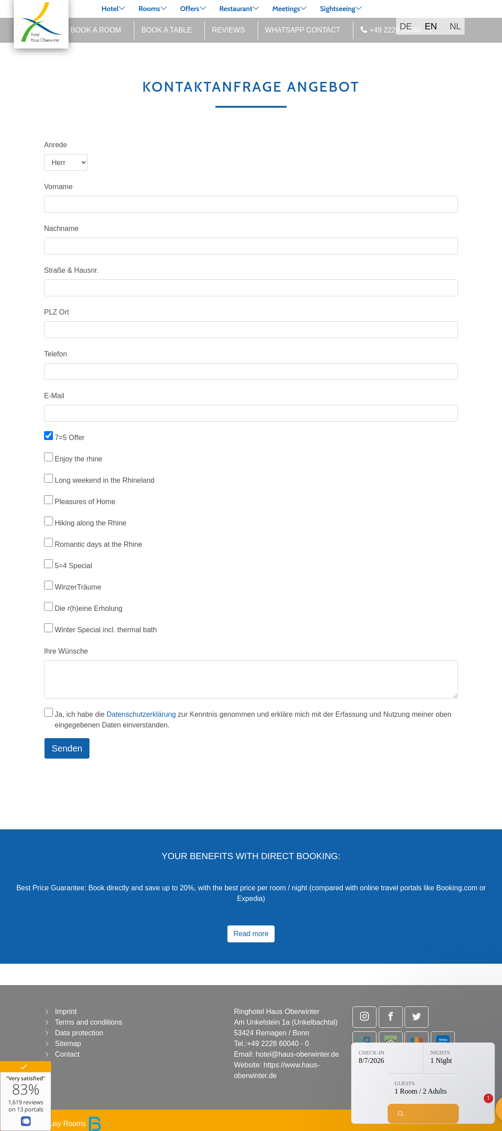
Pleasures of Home (85, 501)
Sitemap (68, 1043)
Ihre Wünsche (66, 651)
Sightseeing (337, 8)
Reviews (228, 30)
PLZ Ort (56, 312)
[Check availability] (423, 1113)
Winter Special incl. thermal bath (106, 630)
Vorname (58, 186)
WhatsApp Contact (302, 30)
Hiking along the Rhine (90, 523)
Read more (250, 933)
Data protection (79, 1033)
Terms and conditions (88, 1022)
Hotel (109, 8)
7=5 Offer (70, 437)
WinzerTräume (78, 587)
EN (431, 26)
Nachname (61, 228)
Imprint (66, 1011)
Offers (189, 8)
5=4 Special (73, 566)
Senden (67, 748)
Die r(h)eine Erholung (88, 608)
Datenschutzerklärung (141, 714)
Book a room (95, 30)
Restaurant (235, 8)
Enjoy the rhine (78, 459)
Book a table (167, 30)
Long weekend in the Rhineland (104, 480)
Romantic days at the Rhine (98, 544)
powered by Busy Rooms (54, 1123)
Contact (67, 1054)
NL (455, 26)
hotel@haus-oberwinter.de (297, 1054)
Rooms (149, 8)
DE (406, 26)
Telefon (55, 354)
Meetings (286, 8)
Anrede (55, 145)
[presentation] (111, 783)
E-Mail (54, 396)
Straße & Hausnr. (71, 270)
